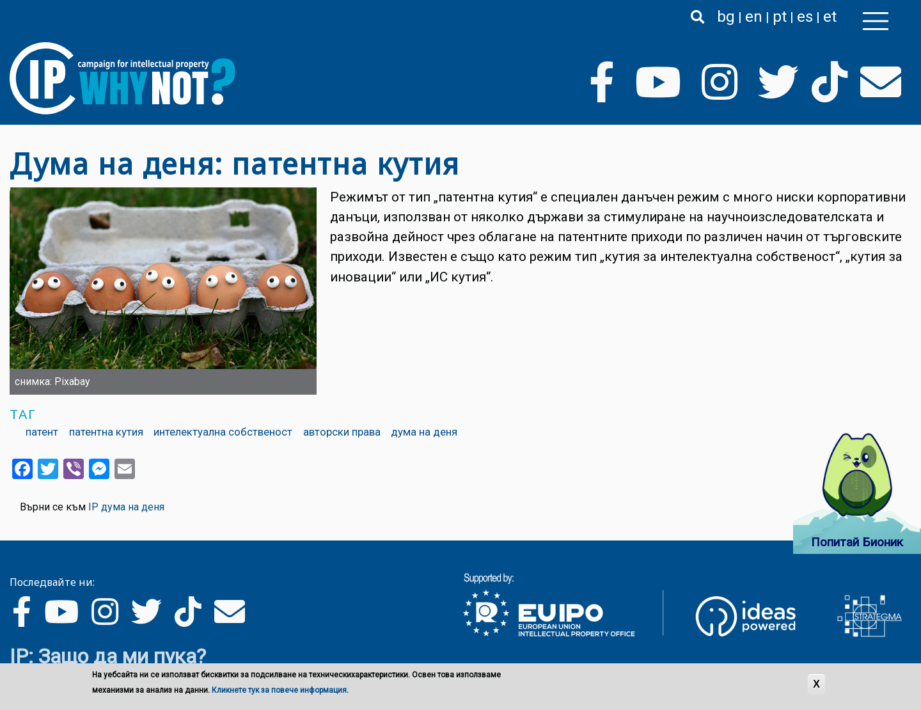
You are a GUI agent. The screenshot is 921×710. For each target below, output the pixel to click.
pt (780, 17)
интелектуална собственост (223, 432)
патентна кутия (106, 432)
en (753, 17)
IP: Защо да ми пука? (108, 656)
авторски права (342, 432)
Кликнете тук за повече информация (279, 690)
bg (726, 17)
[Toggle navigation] (875, 21)
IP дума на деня (126, 507)
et (830, 17)
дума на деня (424, 432)
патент (42, 432)
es (805, 17)
